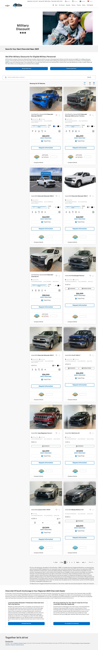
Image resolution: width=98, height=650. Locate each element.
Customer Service (20, 644)
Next (78, 562)
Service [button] (73, 5)
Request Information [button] (46, 148)
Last (84, 562)
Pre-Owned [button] (61, 5)
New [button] (56, 5)
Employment (87, 643)
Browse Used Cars (71, 68)
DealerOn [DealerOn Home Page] (16, 643)
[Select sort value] (85, 83)
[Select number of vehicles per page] (91, 562)
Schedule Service (26, 623)
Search (89, 77)
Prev (61, 562)
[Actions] (59, 115)
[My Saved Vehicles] (89, 1)
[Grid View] (89, 83)
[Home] (53, 5)
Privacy (24, 643)
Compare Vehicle (38, 162)
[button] (60, 99)
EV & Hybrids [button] (90, 5)
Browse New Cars (26, 68)
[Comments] (59, 131)
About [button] (83, 5)
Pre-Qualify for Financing (72, 623)
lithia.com (13, 644)
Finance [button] (79, 5)
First (55, 562)
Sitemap (21, 643)
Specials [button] (68, 5)
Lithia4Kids (7, 644)
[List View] (94, 83)
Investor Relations (76, 643)
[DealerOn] (9, 641)
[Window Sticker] (86, 289)
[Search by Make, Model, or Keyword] (47, 77)
